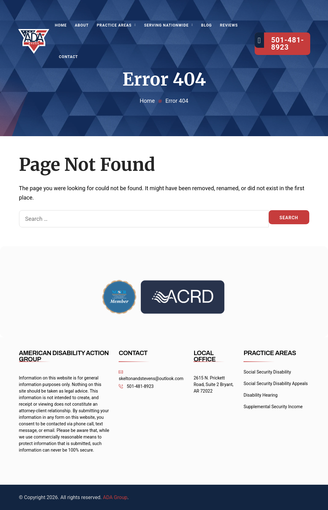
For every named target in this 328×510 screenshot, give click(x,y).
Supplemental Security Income (272, 406)
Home (61, 25)
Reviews (229, 25)
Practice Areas (114, 25)
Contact (68, 57)
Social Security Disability (267, 371)
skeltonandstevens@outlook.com (151, 375)
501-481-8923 (136, 386)
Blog (206, 25)
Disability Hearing (260, 395)
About (82, 25)
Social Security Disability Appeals (275, 383)
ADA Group (115, 497)
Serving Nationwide (166, 25)
